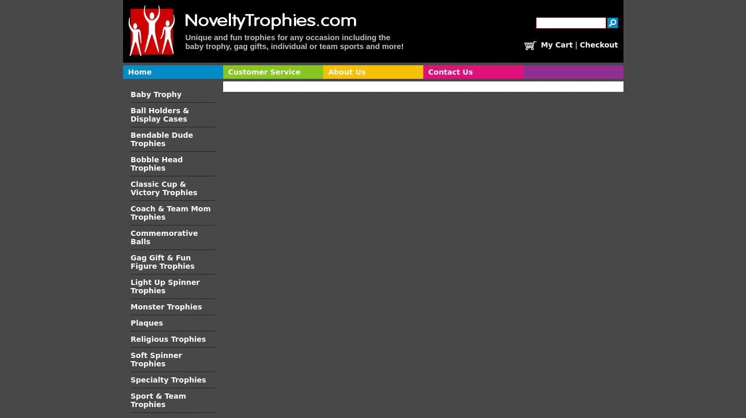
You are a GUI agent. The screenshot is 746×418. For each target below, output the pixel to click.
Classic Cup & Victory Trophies (164, 188)
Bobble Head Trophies (157, 164)
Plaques (147, 323)
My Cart (556, 45)
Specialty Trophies (168, 380)
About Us (347, 72)
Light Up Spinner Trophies (165, 286)
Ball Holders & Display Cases (160, 114)
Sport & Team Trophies (159, 400)
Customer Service (264, 72)
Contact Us (451, 72)
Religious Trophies (168, 339)
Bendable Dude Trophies (162, 139)
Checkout (599, 45)
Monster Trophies (166, 307)
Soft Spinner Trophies (156, 359)
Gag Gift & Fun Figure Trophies (163, 262)
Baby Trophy (156, 94)
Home (140, 72)
